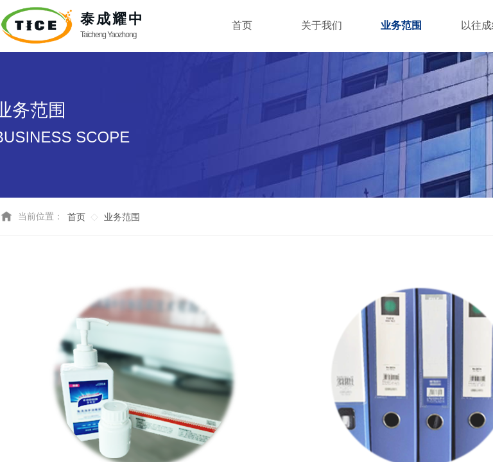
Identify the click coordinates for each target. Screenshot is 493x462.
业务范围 (122, 217)
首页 (76, 217)
